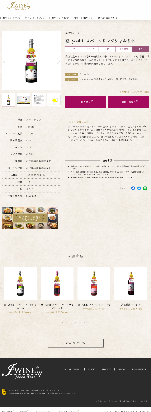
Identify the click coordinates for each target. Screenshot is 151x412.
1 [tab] (62, 322)
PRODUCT (106, 369)
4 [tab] (75, 322)
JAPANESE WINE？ (72, 369)
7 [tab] (88, 322)
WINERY (91, 369)
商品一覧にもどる (75, 343)
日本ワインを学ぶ (10, 18)
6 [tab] (84, 322)
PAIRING (122, 369)
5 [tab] (80, 322)
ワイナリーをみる (34, 18)
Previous (5, 61)
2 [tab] (66, 322)
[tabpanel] (20, 290)
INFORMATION (139, 369)
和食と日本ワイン (83, 18)
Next (57, 61)
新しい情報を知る (108, 18)
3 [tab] (71, 322)
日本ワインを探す (59, 18)
